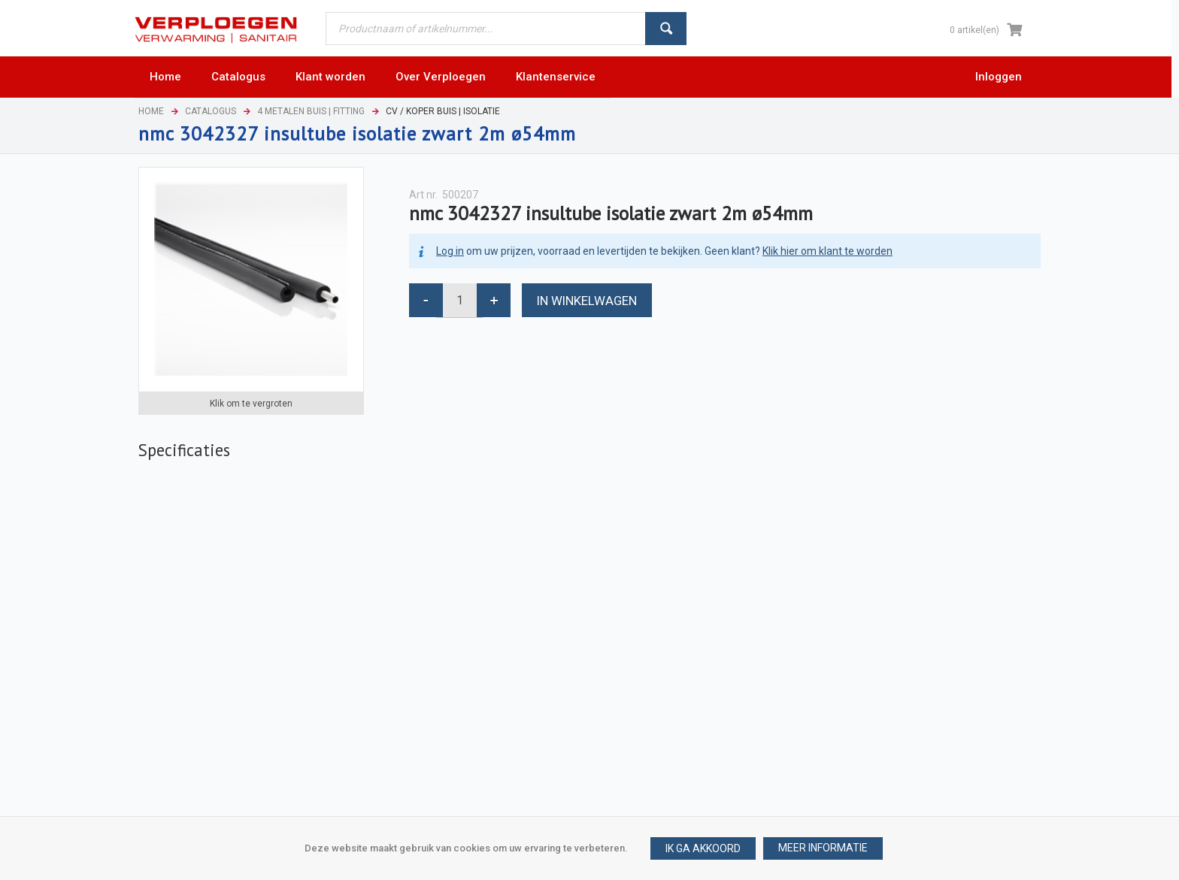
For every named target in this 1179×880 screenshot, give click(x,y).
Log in (450, 251)
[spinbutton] (459, 300)
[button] (823, 848)
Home (151, 111)
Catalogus (210, 111)
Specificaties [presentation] (184, 450)
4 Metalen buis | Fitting (311, 111)
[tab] (184, 450)
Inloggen (998, 76)
